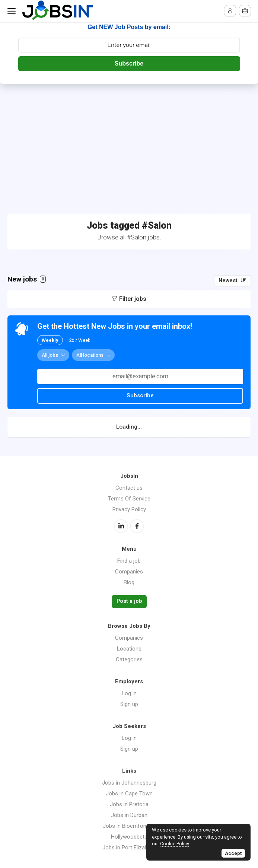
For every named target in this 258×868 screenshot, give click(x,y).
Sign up (129, 704)
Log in (129, 693)
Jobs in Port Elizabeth (129, 847)
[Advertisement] (129, 140)
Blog (129, 582)
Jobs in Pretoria (129, 804)
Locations (129, 648)
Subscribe (129, 63)
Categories (129, 659)
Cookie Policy (174, 843)
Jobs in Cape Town (129, 793)
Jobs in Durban (129, 815)
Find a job (129, 560)
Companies (129, 571)
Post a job (129, 601)
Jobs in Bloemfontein (129, 826)
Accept (233, 853)
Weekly (50, 340)
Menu (13, 11)
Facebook (137, 526)
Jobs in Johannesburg (129, 782)
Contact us (129, 487)
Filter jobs (132, 298)
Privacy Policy (129, 509)
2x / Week (79, 340)
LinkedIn (121, 526)
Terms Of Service (129, 498)
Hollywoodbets (129, 836)
